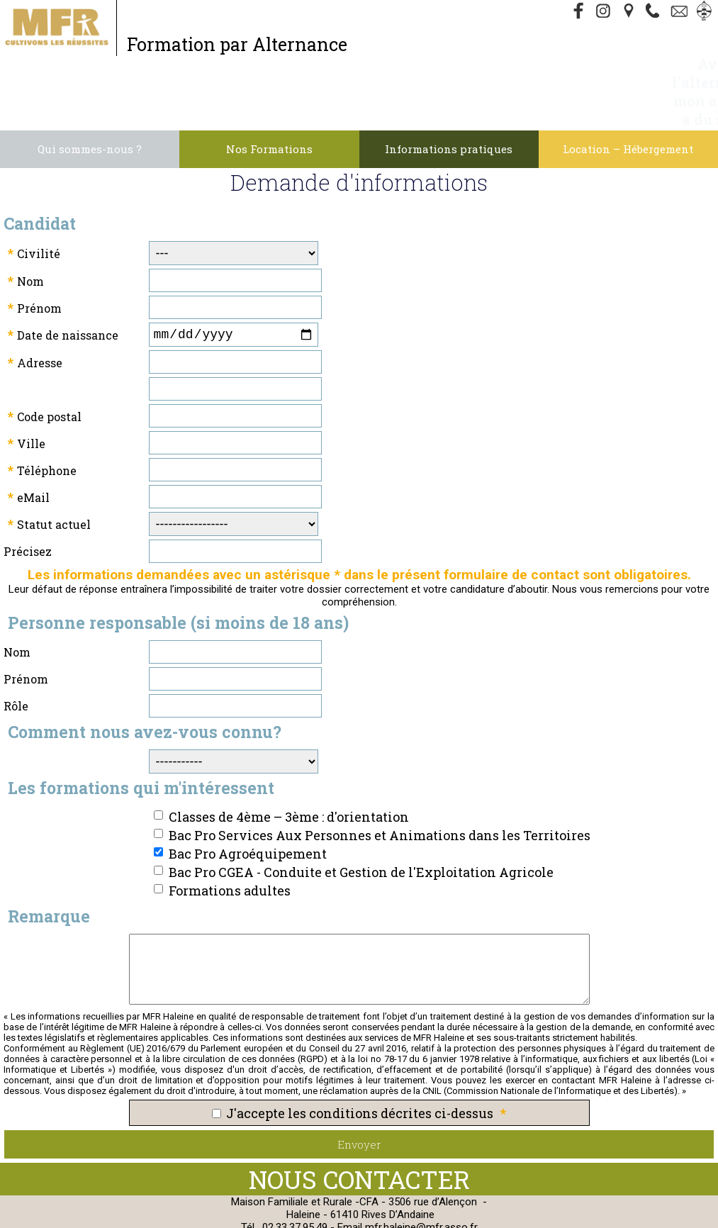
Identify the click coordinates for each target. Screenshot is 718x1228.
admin (397, 1219)
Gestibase (596, 1206)
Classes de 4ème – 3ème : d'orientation (289, 764)
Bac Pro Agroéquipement (248, 801)
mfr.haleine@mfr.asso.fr (421, 1174)
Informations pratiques (448, 93)
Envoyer (359, 1092)
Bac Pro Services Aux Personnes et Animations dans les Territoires (379, 782)
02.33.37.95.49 (294, 1174)
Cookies (458, 1206)
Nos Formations (269, 93)
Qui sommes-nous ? (90, 93)
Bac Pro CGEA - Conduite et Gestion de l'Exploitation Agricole (361, 819)
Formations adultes (230, 838)
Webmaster (531, 1206)
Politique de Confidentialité (358, 1206)
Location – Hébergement (628, 93)
